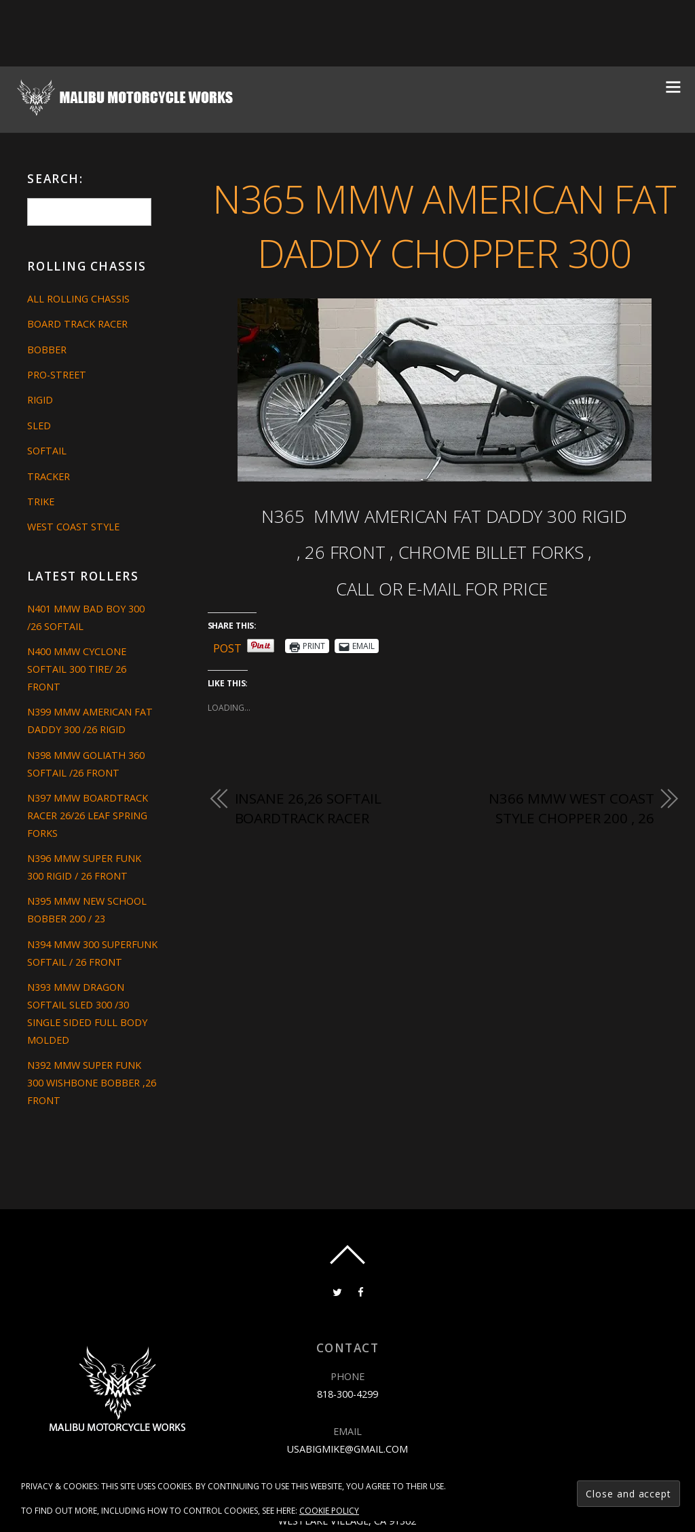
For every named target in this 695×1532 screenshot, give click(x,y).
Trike (40, 501)
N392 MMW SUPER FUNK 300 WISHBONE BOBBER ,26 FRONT (91, 1083)
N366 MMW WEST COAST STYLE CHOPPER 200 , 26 (571, 808)
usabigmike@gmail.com (347, 1448)
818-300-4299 (347, 1394)
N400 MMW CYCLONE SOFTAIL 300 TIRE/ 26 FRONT (76, 669)
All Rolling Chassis (78, 298)
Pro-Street (56, 374)
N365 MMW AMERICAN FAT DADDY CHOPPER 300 (444, 226)
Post (227, 646)
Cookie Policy (329, 1510)
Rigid (40, 399)
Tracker (48, 476)
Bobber (47, 349)
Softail (47, 450)
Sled (39, 425)
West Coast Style (73, 526)
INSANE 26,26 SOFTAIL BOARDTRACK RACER (308, 808)
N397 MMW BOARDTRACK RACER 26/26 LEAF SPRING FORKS (87, 815)
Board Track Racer (77, 323)
